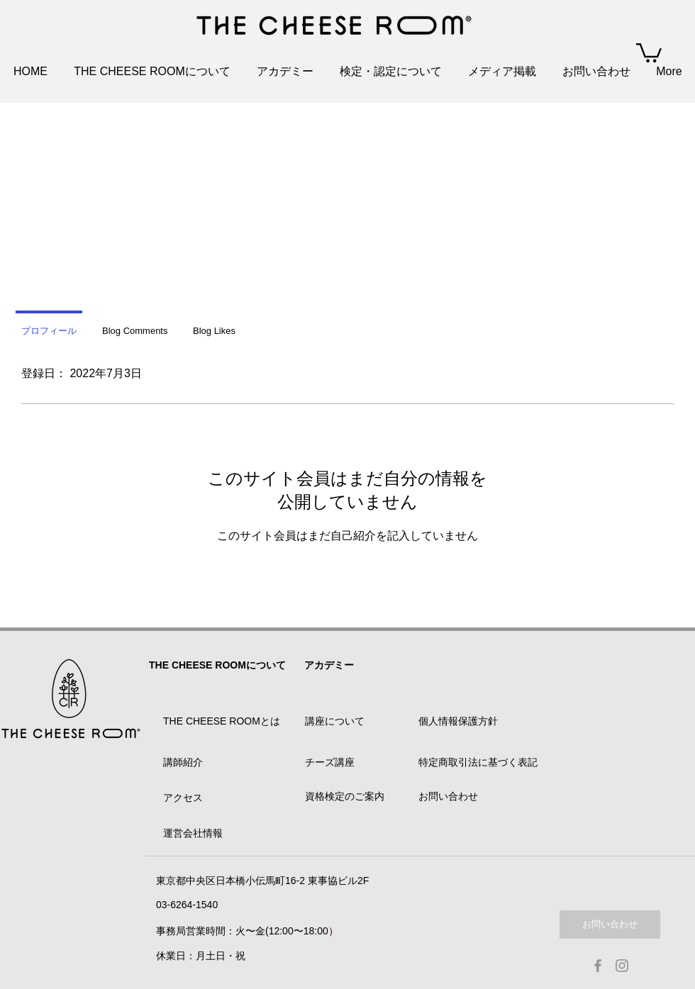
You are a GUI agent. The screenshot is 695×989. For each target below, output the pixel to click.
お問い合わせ (448, 796)
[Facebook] (597, 965)
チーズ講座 (330, 762)
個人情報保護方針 (458, 721)
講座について (335, 721)
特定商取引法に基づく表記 (478, 762)
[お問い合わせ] (610, 924)
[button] (649, 51)
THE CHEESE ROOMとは (221, 721)
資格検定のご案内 (344, 796)
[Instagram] (621, 965)
